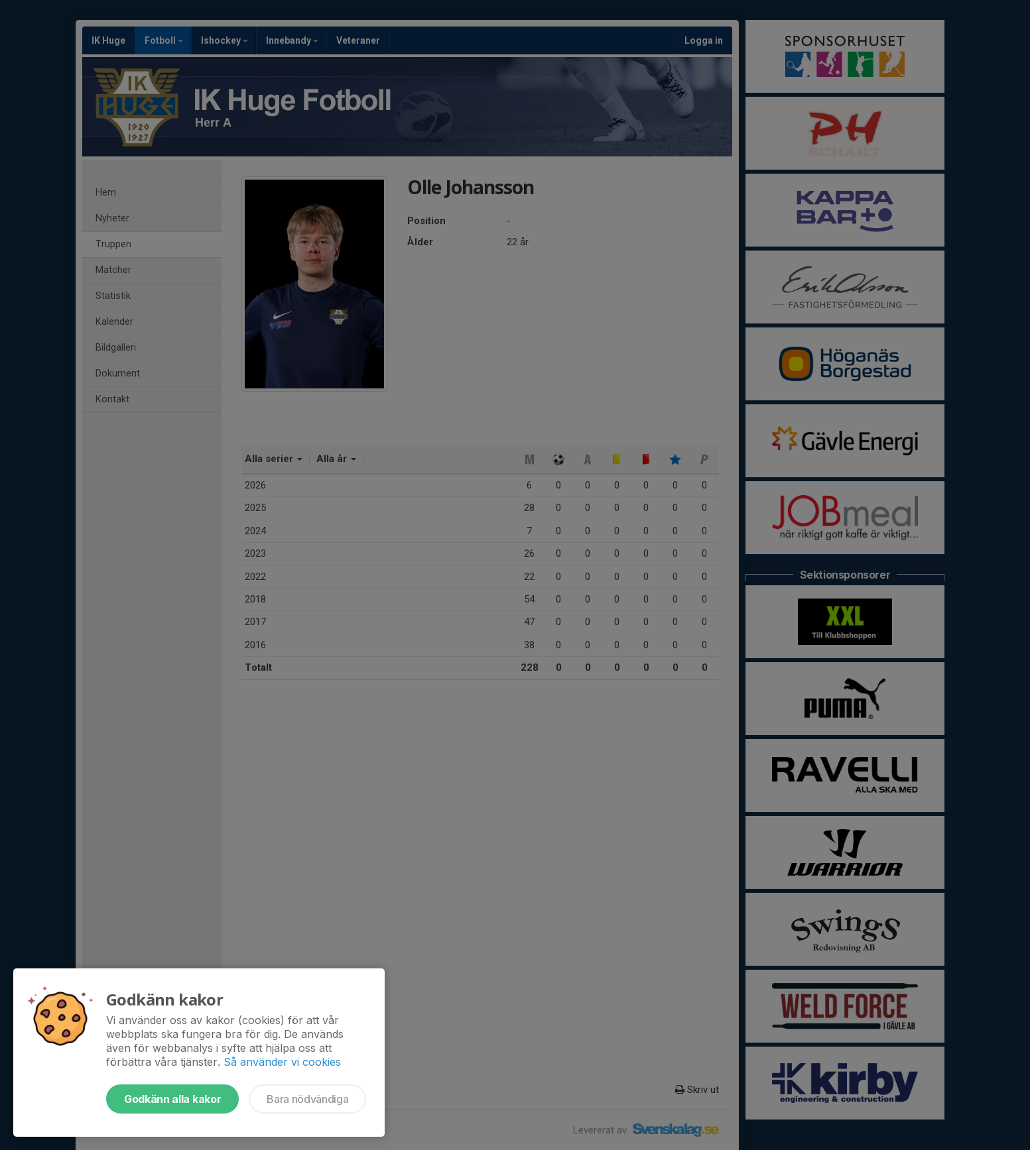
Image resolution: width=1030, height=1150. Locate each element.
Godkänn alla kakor (172, 1099)
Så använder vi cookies (282, 1061)
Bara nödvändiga (307, 1099)
